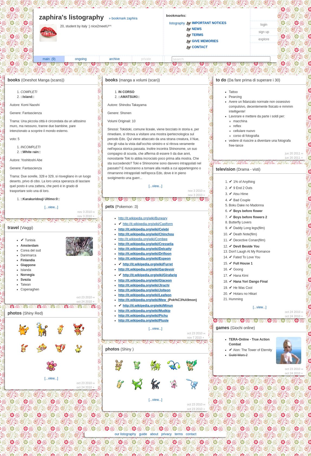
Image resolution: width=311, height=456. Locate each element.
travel (22, 227)
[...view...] (51, 207)
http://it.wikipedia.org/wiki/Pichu (143, 316)
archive (115, 59)
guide (143, 434)
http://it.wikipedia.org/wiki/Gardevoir (146, 269)
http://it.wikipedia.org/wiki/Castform (148, 224)
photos (27, 313)
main (49, 59)
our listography (125, 434)
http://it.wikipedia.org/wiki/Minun (148, 306)
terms (179, 434)
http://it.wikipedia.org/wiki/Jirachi (144, 285)
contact (191, 434)
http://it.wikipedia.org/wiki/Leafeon (144, 295)
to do (249, 80)
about (154, 434)
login (263, 25)
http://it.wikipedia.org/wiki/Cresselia (145, 244)
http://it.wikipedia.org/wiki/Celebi (143, 229)
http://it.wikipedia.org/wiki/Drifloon (144, 254)
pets (123, 206)
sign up (264, 32)
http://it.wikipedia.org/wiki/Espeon (144, 258)
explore (263, 39)
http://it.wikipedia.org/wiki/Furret (148, 264)
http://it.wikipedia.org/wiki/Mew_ (143, 300)
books (37, 80)
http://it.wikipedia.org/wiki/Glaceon (145, 280)
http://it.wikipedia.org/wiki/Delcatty (145, 249)
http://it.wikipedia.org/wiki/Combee (142, 239)
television (239, 169)
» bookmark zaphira (123, 18)
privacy (166, 434)
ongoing (82, 59)
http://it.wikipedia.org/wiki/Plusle (143, 320)
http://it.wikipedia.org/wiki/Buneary (142, 218)
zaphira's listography (71, 17)
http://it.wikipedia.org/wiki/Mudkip (144, 311)
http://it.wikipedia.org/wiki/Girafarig (150, 275)
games (237, 327)
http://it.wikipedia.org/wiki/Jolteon (144, 290)
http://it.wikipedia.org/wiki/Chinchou (146, 234)
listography (177, 23)
